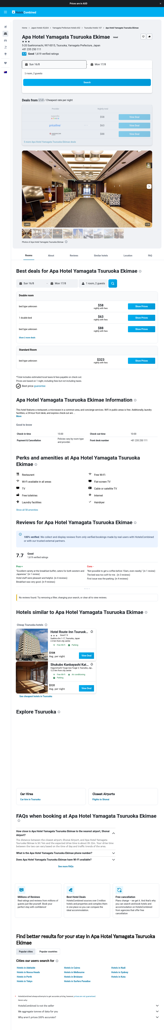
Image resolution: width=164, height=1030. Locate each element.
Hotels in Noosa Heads (29, 972)
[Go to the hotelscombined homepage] (24, 11)
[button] (160, 3)
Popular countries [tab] (49, 951)
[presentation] (67, 241)
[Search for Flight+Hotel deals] (5, 42)
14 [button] (61, 109)
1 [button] (69, 94)
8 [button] (69, 101)
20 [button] (53, 117)
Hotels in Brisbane (74, 976)
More (19, 416)
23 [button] (76, 117)
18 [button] (38, 117)
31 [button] (30, 132)
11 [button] (38, 109)
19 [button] (46, 117)
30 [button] (76, 125)
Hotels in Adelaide (27, 968)
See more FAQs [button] (66, 866)
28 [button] (61, 125)
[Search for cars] (5, 35)
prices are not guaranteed (85, 996)
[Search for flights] (5, 22)
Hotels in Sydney (120, 972)
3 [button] (30, 101)
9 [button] (76, 101)
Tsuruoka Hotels (92, 28)
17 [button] (30, 117)
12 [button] (46, 109)
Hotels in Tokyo (25, 981)
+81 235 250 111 (32, 49)
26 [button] (46, 125)
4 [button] (38, 101)
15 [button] (69, 109)
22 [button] (69, 117)
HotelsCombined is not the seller (89, 1006)
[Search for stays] (5, 28)
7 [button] (61, 101)
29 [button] (69, 125)
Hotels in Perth (25, 976)
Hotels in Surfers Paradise (78, 981)
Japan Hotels (37, 28)
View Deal (87, 655)
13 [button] (53, 109)
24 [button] (30, 125)
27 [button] (53, 125)
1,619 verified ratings (48, 53)
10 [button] (30, 109)
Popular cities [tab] (27, 951)
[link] (37, 696)
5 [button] (46, 101)
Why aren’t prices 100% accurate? (89, 1017)
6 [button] (53, 101)
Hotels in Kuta (119, 976)
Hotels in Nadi (119, 968)
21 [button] (61, 117)
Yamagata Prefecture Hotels (65, 28)
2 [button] (76, 94)
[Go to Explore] (5, 49)
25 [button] (38, 125)
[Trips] (5, 58)
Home (25, 28)
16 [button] (76, 109)
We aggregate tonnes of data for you (89, 1011)
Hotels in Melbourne (75, 972)
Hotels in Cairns (73, 968)
